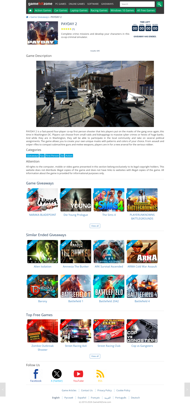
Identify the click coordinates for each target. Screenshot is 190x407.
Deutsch (135, 397)
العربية (107, 397)
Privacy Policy (104, 390)
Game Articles (69, 390)
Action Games (43, 10)
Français (95, 397)
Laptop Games (79, 10)
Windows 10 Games (122, 10)
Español (82, 397)
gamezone (40, 3)
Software (93, 3)
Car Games (61, 10)
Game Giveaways (39, 17)
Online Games (77, 3)
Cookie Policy (123, 390)
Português (121, 397)
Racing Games (99, 10)
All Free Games (146, 10)
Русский (69, 397)
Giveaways (107, 3)
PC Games (60, 3)
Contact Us (87, 390)
